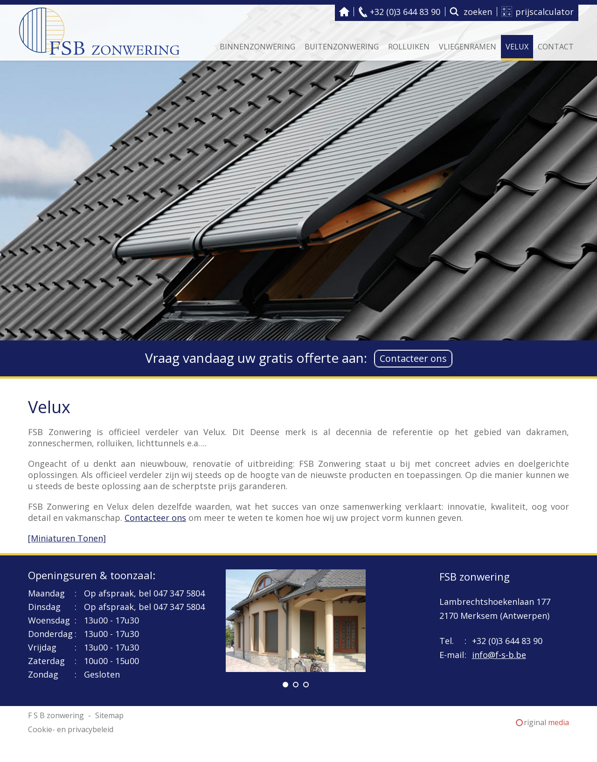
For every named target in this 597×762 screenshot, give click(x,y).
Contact (556, 47)
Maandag (46, 593)
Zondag (43, 674)
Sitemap (109, 715)
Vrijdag (42, 647)
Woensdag (49, 620)
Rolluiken (409, 47)
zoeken (478, 11)
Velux (517, 47)
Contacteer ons (413, 358)
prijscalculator (544, 11)
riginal (546, 722)
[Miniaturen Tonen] (67, 538)
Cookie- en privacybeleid (70, 729)
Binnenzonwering (257, 47)
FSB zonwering (474, 576)
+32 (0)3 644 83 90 (405, 11)
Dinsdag (44, 606)
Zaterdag (46, 660)
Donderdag (50, 633)
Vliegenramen (467, 47)
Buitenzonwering (342, 47)
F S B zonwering (344, 11)
